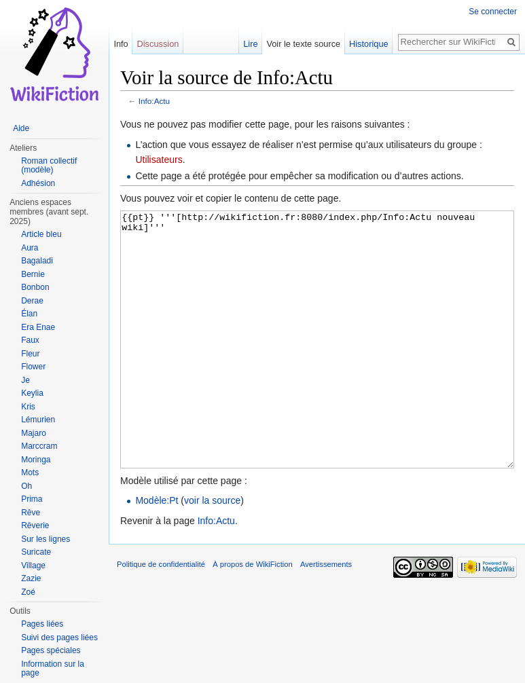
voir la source (212, 551)
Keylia (32, 393)
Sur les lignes (45, 539)
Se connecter (493, 11)
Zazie (31, 578)
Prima (31, 499)
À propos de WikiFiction (253, 615)
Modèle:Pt (156, 551)
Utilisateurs (158, 159)
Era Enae (38, 327)
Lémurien (38, 419)
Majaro (33, 433)
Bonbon (35, 287)
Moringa (35, 459)
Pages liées (42, 624)
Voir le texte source (303, 44)
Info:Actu (154, 100)
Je (25, 380)
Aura (29, 248)
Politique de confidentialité (161, 615)
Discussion (158, 44)
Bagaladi (37, 260)
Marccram (39, 446)
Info (120, 44)
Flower (33, 366)
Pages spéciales (50, 650)
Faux (30, 340)
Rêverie (35, 525)
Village (33, 565)
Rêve (30, 512)
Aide (21, 128)
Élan (29, 313)
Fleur (30, 353)
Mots (30, 472)
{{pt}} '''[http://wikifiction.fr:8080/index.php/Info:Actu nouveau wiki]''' (317, 364)
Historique (368, 44)
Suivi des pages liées (59, 637)
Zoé (28, 592)
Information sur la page (52, 668)
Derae (32, 301)
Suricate (36, 552)
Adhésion (38, 183)
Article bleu (41, 234)
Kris (28, 406)
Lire (250, 44)
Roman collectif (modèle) (49, 165)
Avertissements (326, 615)
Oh (26, 486)
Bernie (33, 274)
